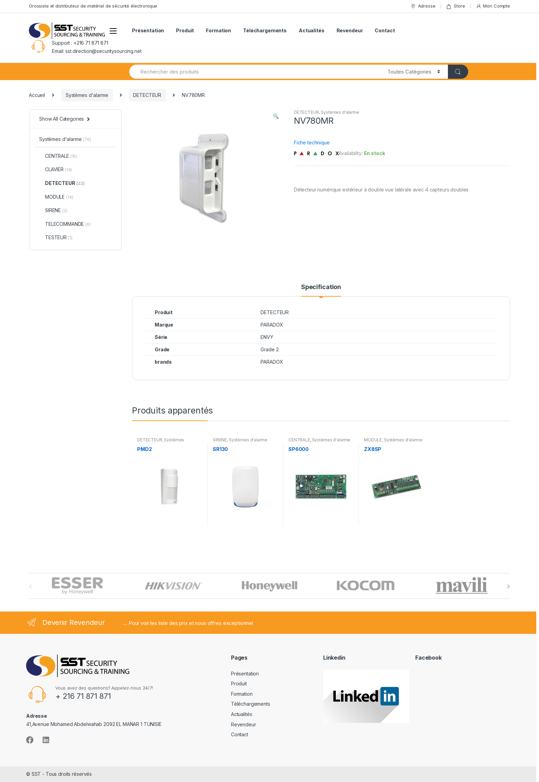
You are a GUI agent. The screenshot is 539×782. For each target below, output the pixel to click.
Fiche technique (312, 142)
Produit (185, 30)
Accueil (37, 95)
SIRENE (220, 439)
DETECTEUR (147, 95)
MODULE (373, 439)
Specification (321, 287)
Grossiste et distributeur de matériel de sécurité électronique (93, 6)
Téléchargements (265, 30)
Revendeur (350, 30)
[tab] (321, 290)
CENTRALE (299, 439)
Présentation (148, 30)
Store (455, 6)
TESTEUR (55, 237)
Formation (218, 30)
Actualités (311, 30)
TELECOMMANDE (65, 224)
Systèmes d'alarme (87, 95)
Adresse (423, 6)
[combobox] (254, 72)
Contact (385, 30)
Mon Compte (493, 6)
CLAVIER (55, 169)
